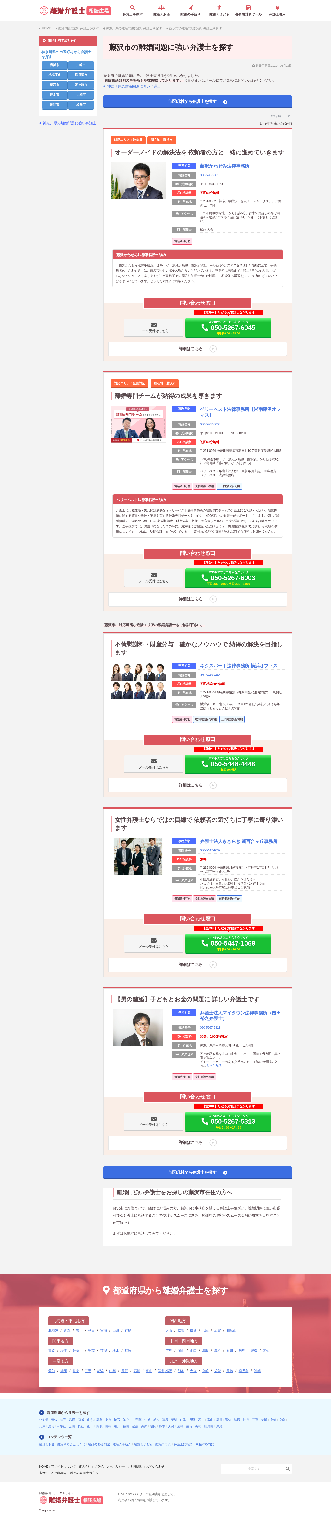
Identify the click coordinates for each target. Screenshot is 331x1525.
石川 (137, 1370)
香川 (229, 1350)
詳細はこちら (191, 348)
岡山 (181, 1350)
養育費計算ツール (248, 10)
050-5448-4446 (210, 675)
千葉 (91, 1350)
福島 (128, 1330)
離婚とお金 (161, 10)
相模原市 (54, 74)
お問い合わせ (155, 1466)
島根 (217, 1350)
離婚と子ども (219, 10)
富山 (149, 1370)
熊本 (181, 1370)
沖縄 (257, 1370)
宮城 (103, 1330)
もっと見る (214, 1067)
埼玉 (63, 1350)
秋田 (91, 1330)
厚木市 (54, 94)
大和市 (81, 94)
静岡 (63, 1370)
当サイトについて (63, 1466)
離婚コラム (163, 1444)
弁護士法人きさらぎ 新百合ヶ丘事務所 (238, 842)
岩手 (79, 1330)
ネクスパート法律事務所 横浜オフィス (238, 666)
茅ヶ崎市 (81, 84)
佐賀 (217, 1370)
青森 (67, 1330)
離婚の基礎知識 (99, 1444)
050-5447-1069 (210, 851)
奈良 (193, 1330)
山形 (115, 1330)
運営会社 (85, 1466)
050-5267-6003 (210, 424)
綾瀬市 (81, 104)
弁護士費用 (277, 10)
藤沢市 (54, 84)
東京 (51, 1350)
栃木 (115, 1350)
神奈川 (78, 1350)
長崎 (229, 1370)
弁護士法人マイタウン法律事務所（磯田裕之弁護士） (240, 1016)
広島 (169, 1350)
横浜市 (54, 65)
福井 (161, 1370)
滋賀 (217, 1330)
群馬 (128, 1350)
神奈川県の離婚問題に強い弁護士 (134, 86)
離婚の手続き (190, 10)
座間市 (54, 104)
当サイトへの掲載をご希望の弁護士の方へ (68, 1472)
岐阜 (76, 1370)
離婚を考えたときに (71, 1444)
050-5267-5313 (210, 1029)
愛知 (51, 1370)
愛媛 (254, 1350)
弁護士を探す (132, 10)
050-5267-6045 (210, 175)
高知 (266, 1350)
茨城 (103, 1350)
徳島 (242, 1350)
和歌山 (231, 1330)
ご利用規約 (135, 1466)
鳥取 (205, 1350)
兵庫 (205, 1330)
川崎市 (81, 65)
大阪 (169, 1330)
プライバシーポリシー (109, 1466)
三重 (88, 1370)
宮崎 (205, 1370)
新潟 (100, 1370)
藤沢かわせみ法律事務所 (224, 165)
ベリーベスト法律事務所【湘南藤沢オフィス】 (240, 412)
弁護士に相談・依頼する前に (194, 1444)
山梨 (112, 1370)
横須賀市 (81, 74)
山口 (193, 1350)
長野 (124, 1370)
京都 (181, 1330)
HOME (43, 1466)
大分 (193, 1370)
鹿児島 (244, 1370)
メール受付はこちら (154, 331)
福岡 (169, 1370)
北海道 (53, 1330)
